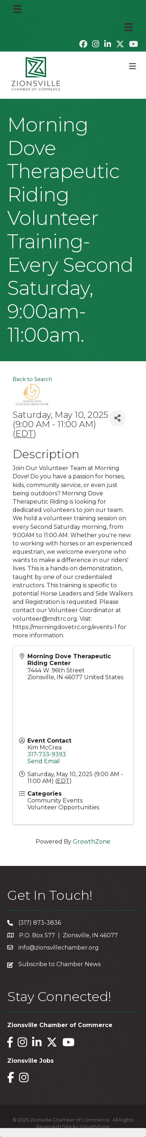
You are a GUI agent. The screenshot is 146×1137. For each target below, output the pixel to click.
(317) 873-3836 (39, 922)
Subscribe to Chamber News (59, 964)
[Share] (117, 418)
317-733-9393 (46, 754)
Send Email (43, 761)
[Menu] (17, 9)
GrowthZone (91, 841)
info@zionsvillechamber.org (58, 947)
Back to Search (32, 379)
